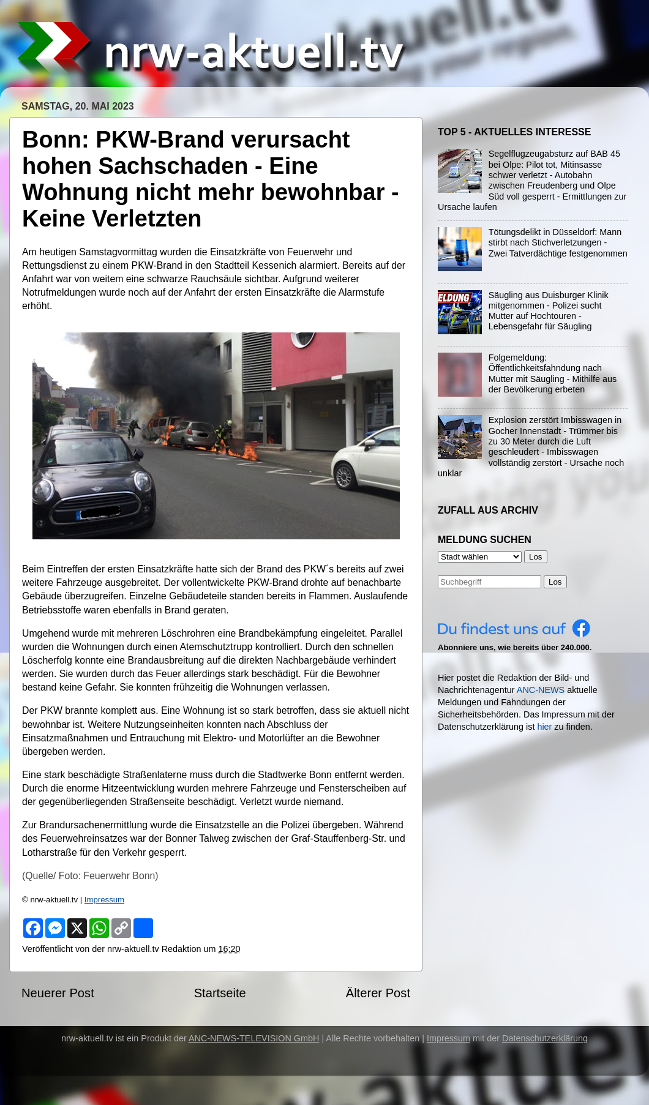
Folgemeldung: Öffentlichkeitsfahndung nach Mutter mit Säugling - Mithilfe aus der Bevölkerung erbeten (553, 373)
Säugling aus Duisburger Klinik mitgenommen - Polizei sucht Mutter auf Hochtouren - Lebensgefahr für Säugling (549, 311)
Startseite (220, 993)
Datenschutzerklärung (545, 1038)
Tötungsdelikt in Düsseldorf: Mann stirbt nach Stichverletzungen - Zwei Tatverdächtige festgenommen (558, 242)
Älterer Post (378, 993)
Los (555, 581)
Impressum (104, 899)
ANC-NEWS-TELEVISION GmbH (254, 1038)
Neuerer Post (57, 993)
